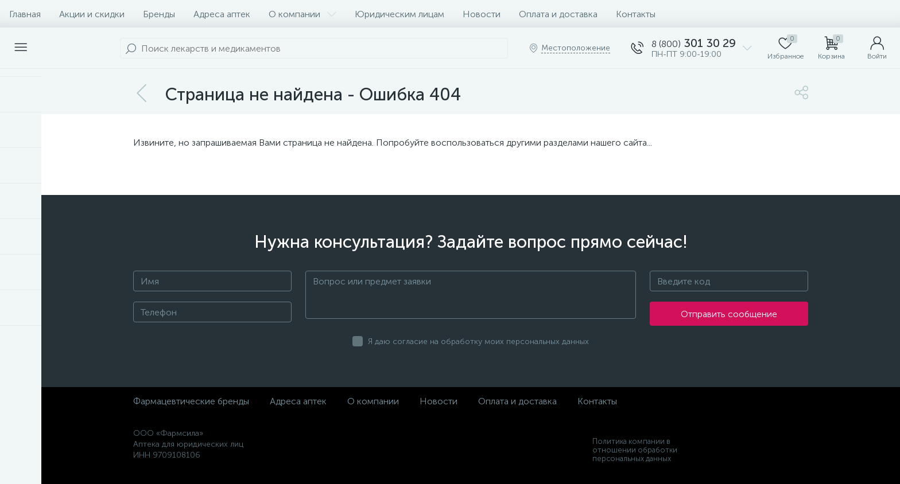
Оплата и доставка (558, 14)
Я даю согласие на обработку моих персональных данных (478, 341)
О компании (302, 14)
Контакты (635, 14)
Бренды (159, 14)
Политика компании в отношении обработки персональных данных (634, 450)
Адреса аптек (221, 14)
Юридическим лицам (399, 14)
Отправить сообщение (729, 314)
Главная (25, 14)
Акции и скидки (92, 14)
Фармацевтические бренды (191, 401)
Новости (482, 14)
